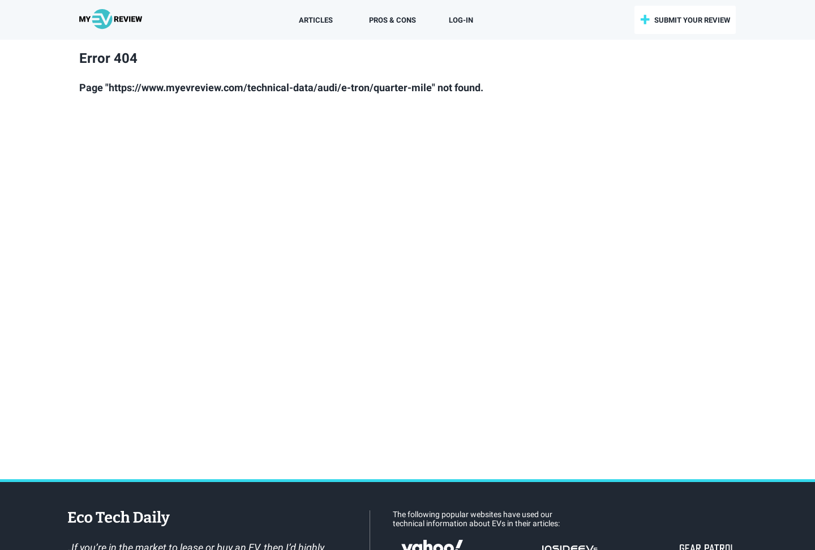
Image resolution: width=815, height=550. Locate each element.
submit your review (692, 20)
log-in (461, 20)
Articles (316, 20)
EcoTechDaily (119, 519)
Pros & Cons (392, 20)
